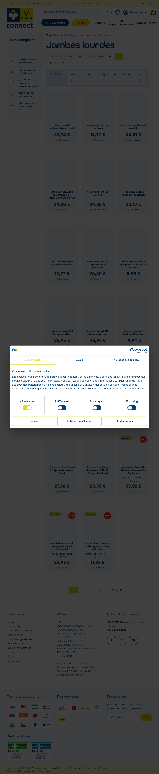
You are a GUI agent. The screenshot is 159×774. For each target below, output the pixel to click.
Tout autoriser (125, 421)
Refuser (34, 421)
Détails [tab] (80, 360)
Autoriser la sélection (79, 421)
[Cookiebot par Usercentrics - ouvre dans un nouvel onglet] (133, 350)
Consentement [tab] (33, 360)
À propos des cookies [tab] (126, 360)
